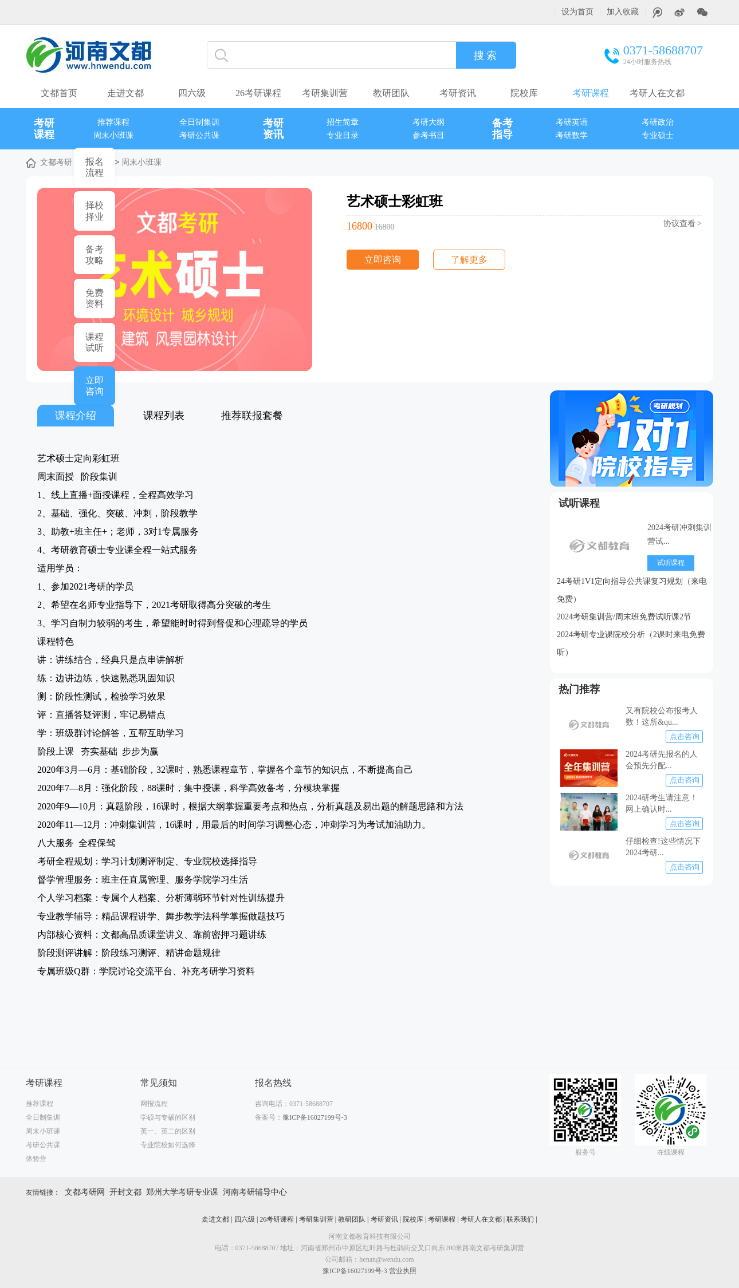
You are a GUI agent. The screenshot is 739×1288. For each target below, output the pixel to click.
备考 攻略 (94, 254)
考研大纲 (428, 122)
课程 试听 (94, 342)
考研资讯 (457, 93)
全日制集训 (199, 122)
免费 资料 (94, 298)
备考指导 (502, 128)
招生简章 (343, 122)
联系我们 (520, 1219)
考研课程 (590, 93)
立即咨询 (382, 259)
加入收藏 (623, 11)
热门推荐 (579, 689)
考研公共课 (199, 135)
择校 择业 (94, 210)
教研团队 (391, 93)
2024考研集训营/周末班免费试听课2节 (624, 617)
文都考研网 (85, 1192)
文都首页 (59, 93)
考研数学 (572, 135)
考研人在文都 (657, 93)
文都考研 (56, 162)
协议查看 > (682, 223)
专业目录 (343, 135)
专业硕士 (658, 135)
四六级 (192, 93)
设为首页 (577, 11)
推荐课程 (113, 122)
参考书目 (428, 135)
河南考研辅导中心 (255, 1192)
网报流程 (154, 1104)
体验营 (36, 1159)
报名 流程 (94, 167)
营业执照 (402, 1271)
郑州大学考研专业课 (182, 1192)
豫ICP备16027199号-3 (314, 1117)
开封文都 (125, 1192)
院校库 (524, 93)
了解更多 (469, 259)
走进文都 (125, 93)
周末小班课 (113, 135)
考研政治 (658, 122)
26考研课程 (258, 93)
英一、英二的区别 (167, 1131)
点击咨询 (684, 736)
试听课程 (579, 503)
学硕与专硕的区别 (167, 1117)
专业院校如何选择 (167, 1145)
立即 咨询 (94, 386)
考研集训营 (325, 93)
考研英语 (572, 122)
